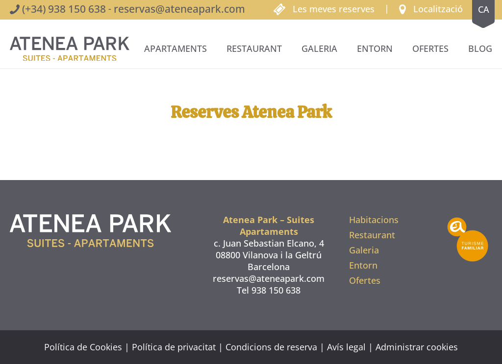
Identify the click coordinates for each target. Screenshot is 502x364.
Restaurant (254, 48)
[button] (431, 8)
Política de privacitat (174, 347)
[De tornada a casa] (69, 48)
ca (483, 9)
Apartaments (175, 48)
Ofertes (430, 48)
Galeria (319, 48)
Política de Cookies (83, 347)
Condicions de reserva (271, 347)
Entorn (375, 48)
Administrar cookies (417, 347)
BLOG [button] (480, 48)
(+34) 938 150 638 (64, 9)
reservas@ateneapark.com (179, 9)
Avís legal (346, 347)
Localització (438, 9)
